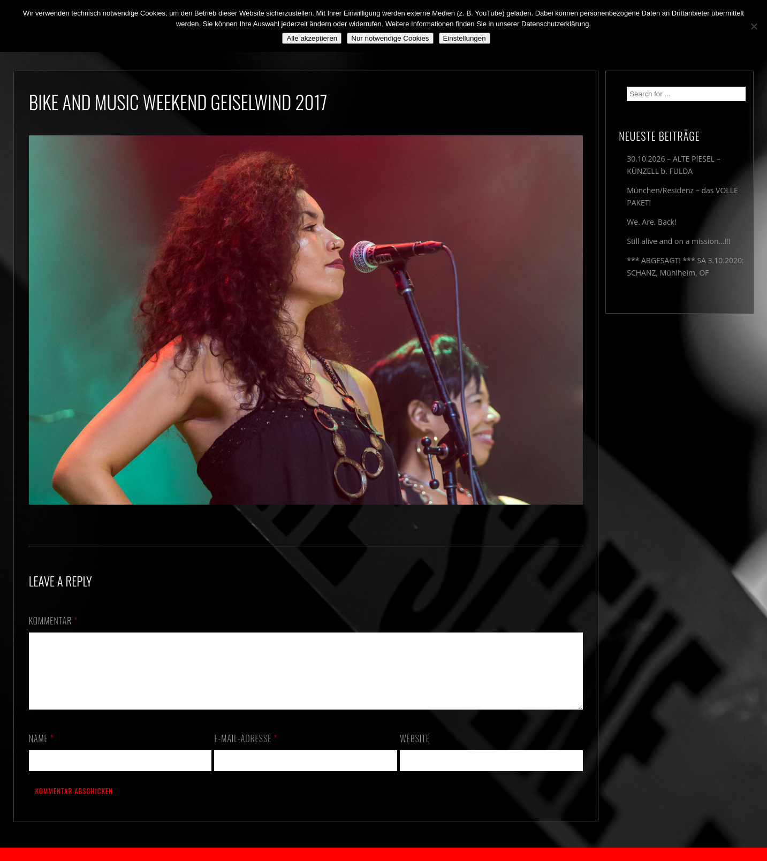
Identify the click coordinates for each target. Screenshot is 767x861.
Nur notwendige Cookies (390, 38)
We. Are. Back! (651, 222)
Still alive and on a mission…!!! (678, 241)
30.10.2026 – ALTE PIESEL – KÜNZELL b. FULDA (673, 165)
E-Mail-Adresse (245, 751)
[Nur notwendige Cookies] (753, 26)
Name (41, 751)
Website (415, 751)
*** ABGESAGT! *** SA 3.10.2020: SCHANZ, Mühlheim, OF (685, 266)
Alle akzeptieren (311, 38)
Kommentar (53, 620)
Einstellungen (464, 38)
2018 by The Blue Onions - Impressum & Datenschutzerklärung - (383, 854)
